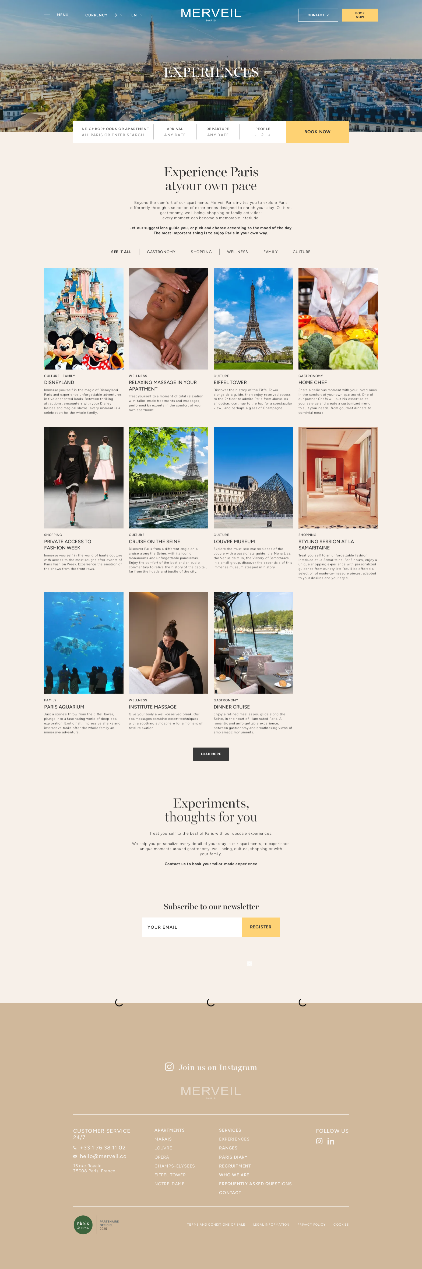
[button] (118, 15)
